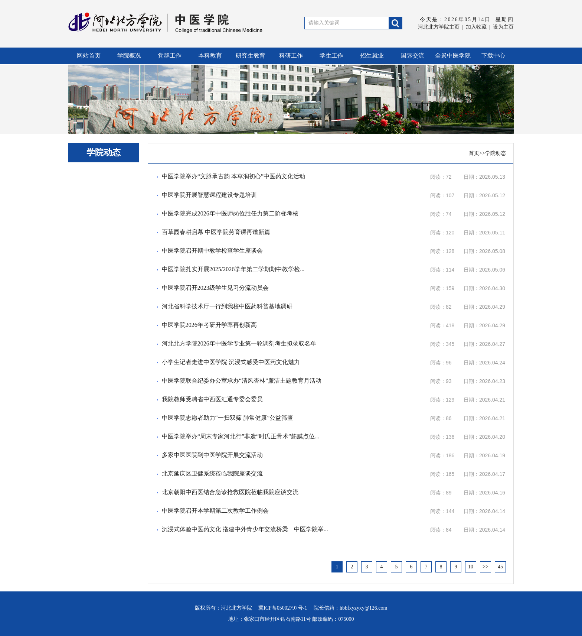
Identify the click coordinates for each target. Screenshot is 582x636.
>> (485, 567)
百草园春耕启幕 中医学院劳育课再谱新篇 (216, 232)
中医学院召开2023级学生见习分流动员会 (215, 288)
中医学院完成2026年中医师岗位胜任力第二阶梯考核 (230, 213)
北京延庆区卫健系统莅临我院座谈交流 (212, 473)
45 (500, 567)
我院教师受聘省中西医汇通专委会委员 (212, 399)
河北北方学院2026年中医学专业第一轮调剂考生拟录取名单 (239, 343)
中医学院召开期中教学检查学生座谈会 (212, 250)
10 (470, 567)
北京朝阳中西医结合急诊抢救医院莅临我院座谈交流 (230, 492)
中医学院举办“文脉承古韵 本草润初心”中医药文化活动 (233, 176)
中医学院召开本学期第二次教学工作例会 (215, 510)
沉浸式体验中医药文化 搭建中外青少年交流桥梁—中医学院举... (245, 529)
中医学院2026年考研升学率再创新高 (209, 325)
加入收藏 (476, 27)
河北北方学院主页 (439, 27)
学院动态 (495, 153)
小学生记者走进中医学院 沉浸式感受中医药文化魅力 (231, 362)
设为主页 (503, 27)
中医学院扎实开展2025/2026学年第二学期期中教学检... (233, 269)
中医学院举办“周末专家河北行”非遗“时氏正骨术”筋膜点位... (240, 436)
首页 (474, 153)
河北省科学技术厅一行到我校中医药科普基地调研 (227, 306)
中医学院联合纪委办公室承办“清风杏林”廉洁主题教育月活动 (241, 380)
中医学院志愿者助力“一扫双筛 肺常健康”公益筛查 (227, 418)
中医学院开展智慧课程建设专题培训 (209, 195)
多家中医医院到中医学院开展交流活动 (212, 455)
